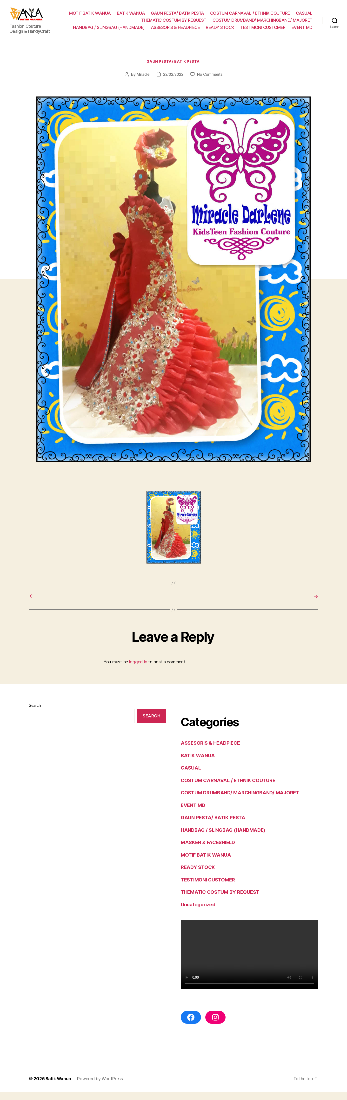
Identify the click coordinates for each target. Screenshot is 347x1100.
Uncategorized (199, 912)
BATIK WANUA (131, 16)
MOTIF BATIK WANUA (90, 16)
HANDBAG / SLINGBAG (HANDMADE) (109, 31)
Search (35, 712)
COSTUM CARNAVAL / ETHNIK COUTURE (250, 16)
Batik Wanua (59, 1086)
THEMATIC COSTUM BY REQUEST (174, 23)
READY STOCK (220, 31)
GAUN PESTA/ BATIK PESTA (177, 16)
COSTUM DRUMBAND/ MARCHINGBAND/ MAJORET (263, 23)
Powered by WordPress (100, 1086)
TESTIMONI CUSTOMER (263, 31)
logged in (138, 669)
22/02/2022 (173, 82)
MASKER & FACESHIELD (209, 850)
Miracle (141, 82)
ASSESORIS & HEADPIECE (175, 31)
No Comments (210, 82)
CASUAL (304, 16)
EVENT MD (302, 31)
